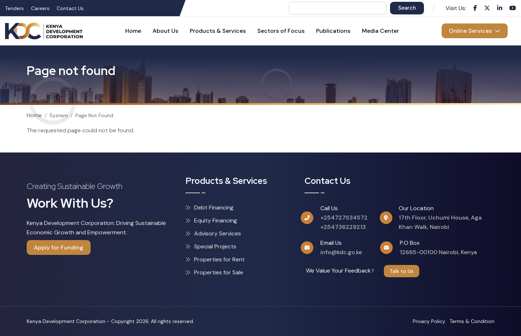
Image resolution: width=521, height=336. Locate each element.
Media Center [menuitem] (380, 31)
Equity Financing (211, 220)
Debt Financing (209, 207)
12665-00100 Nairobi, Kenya (438, 252)
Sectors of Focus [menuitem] (281, 31)
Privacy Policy (429, 321)
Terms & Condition (472, 321)
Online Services (474, 31)
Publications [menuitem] (333, 31)
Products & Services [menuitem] (218, 31)
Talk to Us (401, 271)
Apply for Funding (58, 247)
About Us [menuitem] (165, 31)
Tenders (14, 8)
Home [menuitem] (133, 31)
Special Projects (210, 246)
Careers (40, 8)
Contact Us (70, 8)
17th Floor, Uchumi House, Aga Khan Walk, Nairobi (440, 222)
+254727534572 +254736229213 (344, 222)
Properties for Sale (214, 272)
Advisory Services (213, 233)
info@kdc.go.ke (341, 252)
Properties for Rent (215, 259)
